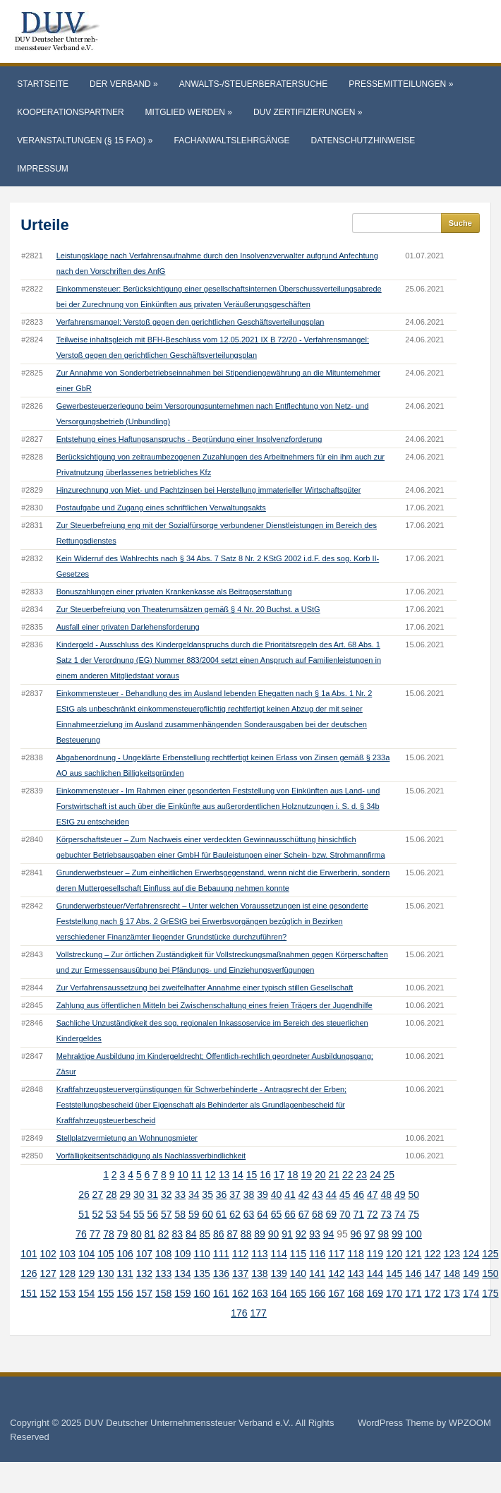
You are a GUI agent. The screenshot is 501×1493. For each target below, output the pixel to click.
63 (249, 1214)
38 (249, 1194)
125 (490, 1253)
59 (194, 1214)
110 (201, 1253)
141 (317, 1273)
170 (394, 1293)
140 (298, 1273)
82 (163, 1234)
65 (276, 1214)
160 (201, 1293)
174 (471, 1293)
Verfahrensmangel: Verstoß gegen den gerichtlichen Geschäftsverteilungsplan (190, 322)
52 (98, 1214)
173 (452, 1293)
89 (259, 1234)
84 (191, 1234)
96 (356, 1234)
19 (307, 1174)
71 (359, 1214)
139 (278, 1273)
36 (221, 1194)
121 (413, 1253)
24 (375, 1174)
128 (67, 1273)
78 (108, 1234)
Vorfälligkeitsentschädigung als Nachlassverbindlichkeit (151, 1155)
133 (163, 1273)
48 (386, 1194)
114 (278, 1253)
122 (432, 1253)
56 (152, 1214)
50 (413, 1194)
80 (136, 1234)
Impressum (42, 169)
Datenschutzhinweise (363, 140)
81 (150, 1234)
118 (355, 1253)
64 (262, 1214)
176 (239, 1313)
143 (355, 1273)
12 (210, 1174)
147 (432, 1273)
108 (163, 1253)
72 (372, 1214)
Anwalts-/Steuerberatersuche (253, 84)
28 (111, 1194)
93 (314, 1234)
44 (331, 1194)
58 (180, 1214)
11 (197, 1174)
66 (290, 1214)
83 (177, 1234)
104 (86, 1253)
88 (246, 1234)
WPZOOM (470, 1422)
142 (336, 1273)
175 (490, 1293)
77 (95, 1234)
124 (471, 1253)
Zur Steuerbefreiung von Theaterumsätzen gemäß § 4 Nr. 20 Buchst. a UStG (188, 609)
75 (413, 1214)
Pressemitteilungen (401, 84)
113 (259, 1253)
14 (237, 1174)
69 (331, 1214)
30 (139, 1194)
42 (304, 1194)
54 (125, 1214)
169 (375, 1293)
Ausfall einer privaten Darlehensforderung (128, 627)
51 (84, 1214)
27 (98, 1194)
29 (125, 1194)
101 (28, 1253)
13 (224, 1174)
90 (273, 1234)
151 (28, 1293)
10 (182, 1174)
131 (124, 1273)
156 (124, 1293)
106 (124, 1253)
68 (317, 1214)
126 (28, 1273)
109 (182, 1253)
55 (139, 1214)
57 (166, 1214)
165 (298, 1293)
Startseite (42, 84)
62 (235, 1214)
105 (105, 1253)
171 (413, 1293)
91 (287, 1234)
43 (317, 1194)
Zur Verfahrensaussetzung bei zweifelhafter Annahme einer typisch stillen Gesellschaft (205, 987)
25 (388, 1174)
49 (400, 1194)
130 (105, 1273)
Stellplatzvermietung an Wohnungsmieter (127, 1138)
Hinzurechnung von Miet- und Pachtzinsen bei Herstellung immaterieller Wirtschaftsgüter (208, 490)
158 (163, 1293)
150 (490, 1273)
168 (355, 1293)
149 (471, 1273)
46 (359, 1194)
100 (413, 1234)
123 (452, 1253)
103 (67, 1253)
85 (204, 1234)
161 (221, 1293)
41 (290, 1194)
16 (265, 1174)
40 (276, 1194)
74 (400, 1214)
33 (180, 1194)
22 (348, 1174)
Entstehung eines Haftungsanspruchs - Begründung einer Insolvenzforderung (189, 439)
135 (201, 1273)
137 (240, 1273)
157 (144, 1293)
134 (182, 1273)
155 (105, 1293)
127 (48, 1273)
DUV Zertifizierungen (307, 112)
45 (345, 1194)
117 (336, 1253)
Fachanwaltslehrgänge (231, 140)
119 (375, 1253)
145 (394, 1273)
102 (48, 1253)
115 (298, 1253)
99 (397, 1234)
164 (278, 1293)
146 (413, 1273)
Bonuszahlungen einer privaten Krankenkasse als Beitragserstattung (174, 591)
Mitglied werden (188, 112)
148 (452, 1273)
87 (232, 1234)
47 (372, 1194)
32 (166, 1194)
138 (259, 1273)
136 (221, 1273)
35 (207, 1194)
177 (258, 1313)
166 (317, 1293)
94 (328, 1234)
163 (259, 1293)
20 (320, 1174)
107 (144, 1253)
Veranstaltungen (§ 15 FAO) (84, 140)
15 (252, 1174)
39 (262, 1194)
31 (152, 1194)
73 (386, 1214)
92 (301, 1234)
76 (81, 1234)
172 (432, 1293)
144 (375, 1273)
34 (194, 1194)
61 (221, 1214)
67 (304, 1214)
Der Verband (124, 84)
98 (384, 1234)
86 (218, 1234)
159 (182, 1293)
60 (207, 1214)
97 (369, 1234)
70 (345, 1214)
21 (333, 1174)
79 (122, 1234)
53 (111, 1214)
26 (84, 1194)
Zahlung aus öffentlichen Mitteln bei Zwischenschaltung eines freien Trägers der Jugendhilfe (214, 1005)
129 (86, 1273)
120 (394, 1253)
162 (240, 1293)
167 (336, 1293)
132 (144, 1273)
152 (48, 1293)
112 (240, 1253)
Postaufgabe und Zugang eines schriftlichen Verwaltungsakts (161, 507)
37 (235, 1194)
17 (279, 1174)
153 (67, 1293)
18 (292, 1174)
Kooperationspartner (70, 112)
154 (86, 1293)
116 (317, 1253)
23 (361, 1174)
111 (221, 1253)
